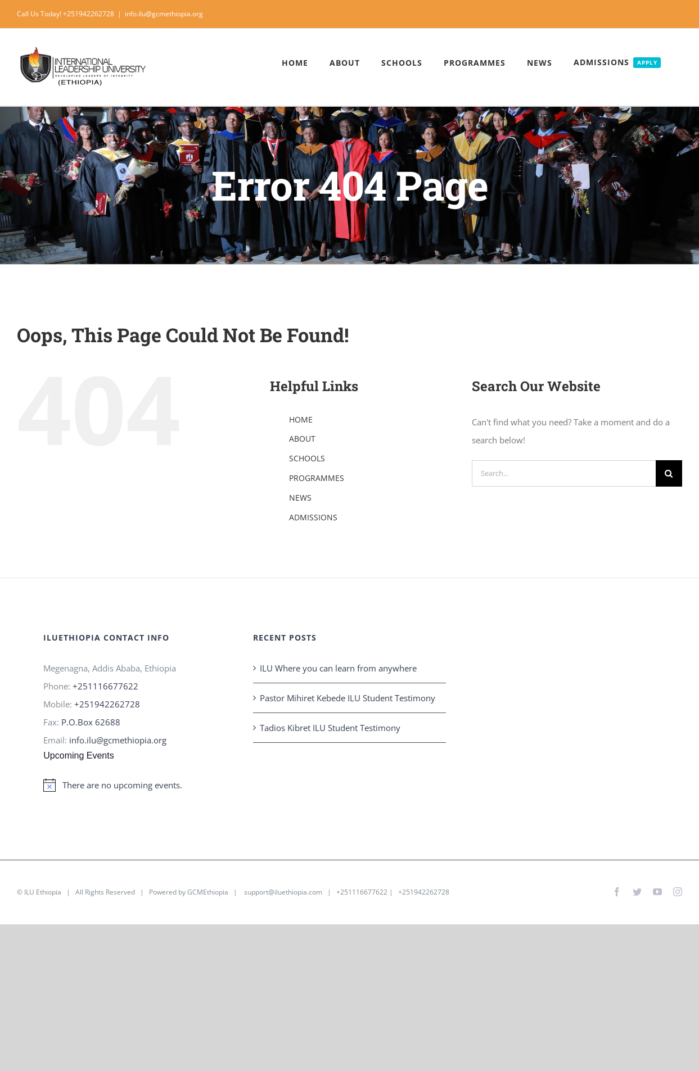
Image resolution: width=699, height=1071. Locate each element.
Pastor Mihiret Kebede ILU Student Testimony (347, 698)
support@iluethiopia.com (283, 892)
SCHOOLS (307, 458)
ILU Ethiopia (42, 892)
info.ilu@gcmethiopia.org (164, 14)
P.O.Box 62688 (90, 722)
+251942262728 (107, 704)
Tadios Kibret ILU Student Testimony (330, 727)
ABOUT (302, 438)
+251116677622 (105, 686)
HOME (301, 419)
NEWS (300, 497)
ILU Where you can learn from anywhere (338, 668)
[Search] (669, 473)
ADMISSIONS (313, 517)
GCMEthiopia (207, 892)
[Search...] (564, 473)
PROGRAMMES (316, 478)
